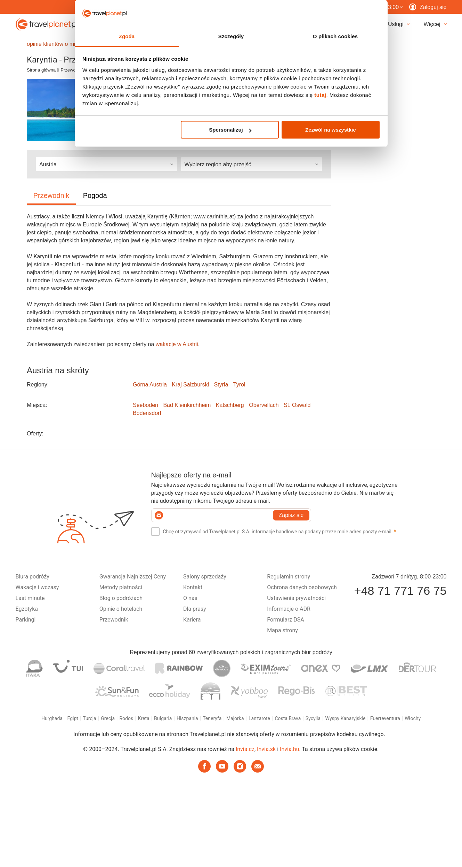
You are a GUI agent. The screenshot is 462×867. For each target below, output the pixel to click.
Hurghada (52, 718)
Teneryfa (212, 718)
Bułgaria (163, 718)
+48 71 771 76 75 (400, 590)
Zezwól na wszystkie (330, 132)
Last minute (30, 598)
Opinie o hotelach (121, 609)
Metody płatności (120, 587)
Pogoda (95, 195)
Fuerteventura (385, 718)
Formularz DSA (285, 619)
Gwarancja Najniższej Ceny (132, 576)
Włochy (413, 718)
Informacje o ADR (288, 609)
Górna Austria (150, 384)
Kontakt (192, 587)
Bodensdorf (147, 413)
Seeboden (145, 405)
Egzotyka (27, 609)
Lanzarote (259, 718)
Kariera (192, 619)
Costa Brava (288, 718)
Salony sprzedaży (204, 576)
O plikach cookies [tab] (335, 39)
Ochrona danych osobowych (302, 587)
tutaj (320, 97)
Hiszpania (187, 718)
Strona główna (41, 70)
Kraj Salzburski (190, 384)
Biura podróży (32, 576)
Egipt (72, 718)
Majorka (235, 718)
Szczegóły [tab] (231, 39)
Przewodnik (72, 70)
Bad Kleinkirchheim (187, 405)
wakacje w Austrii (177, 344)
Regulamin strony (288, 576)
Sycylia (313, 718)
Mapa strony (282, 630)
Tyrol (239, 384)
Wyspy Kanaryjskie (345, 718)
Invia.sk (266, 749)
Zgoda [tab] (127, 39)
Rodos (126, 718)
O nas (190, 598)
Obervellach (263, 405)
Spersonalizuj (230, 132)
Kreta (143, 718)
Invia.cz (245, 749)
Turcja (89, 718)
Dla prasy (194, 609)
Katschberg (230, 405)
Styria (221, 384)
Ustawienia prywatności (296, 598)
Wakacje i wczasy (37, 587)
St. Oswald (297, 405)
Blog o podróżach (121, 598)
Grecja (108, 718)
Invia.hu (289, 749)
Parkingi (26, 619)
